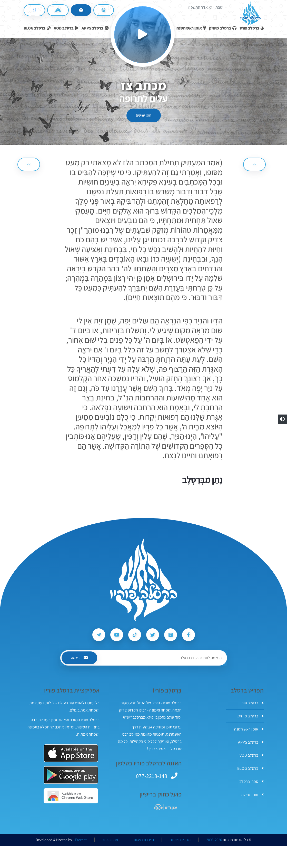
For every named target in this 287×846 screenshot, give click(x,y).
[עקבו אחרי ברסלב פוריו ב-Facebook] (188, 634)
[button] (282, 419)
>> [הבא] (29, 164)
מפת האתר (110, 840)
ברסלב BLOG (250, 768)
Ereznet (81, 840)
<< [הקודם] (254, 164)
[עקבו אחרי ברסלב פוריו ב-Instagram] (170, 634)
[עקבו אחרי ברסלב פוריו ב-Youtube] (116, 634)
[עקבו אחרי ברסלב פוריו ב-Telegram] (98, 634)
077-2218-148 (151, 776)
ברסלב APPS (251, 742)
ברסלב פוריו (252, 703)
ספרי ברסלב (251, 781)
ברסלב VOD (252, 755)
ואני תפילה (252, 794)
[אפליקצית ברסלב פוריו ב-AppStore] (71, 753)
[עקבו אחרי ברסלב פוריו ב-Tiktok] (134, 634)
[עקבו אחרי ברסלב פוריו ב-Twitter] (152, 634)
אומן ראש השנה (249, 729)
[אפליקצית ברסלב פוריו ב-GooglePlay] (71, 775)
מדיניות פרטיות (180, 840)
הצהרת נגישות (144, 840)
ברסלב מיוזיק (250, 716)
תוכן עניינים (143, 115)
